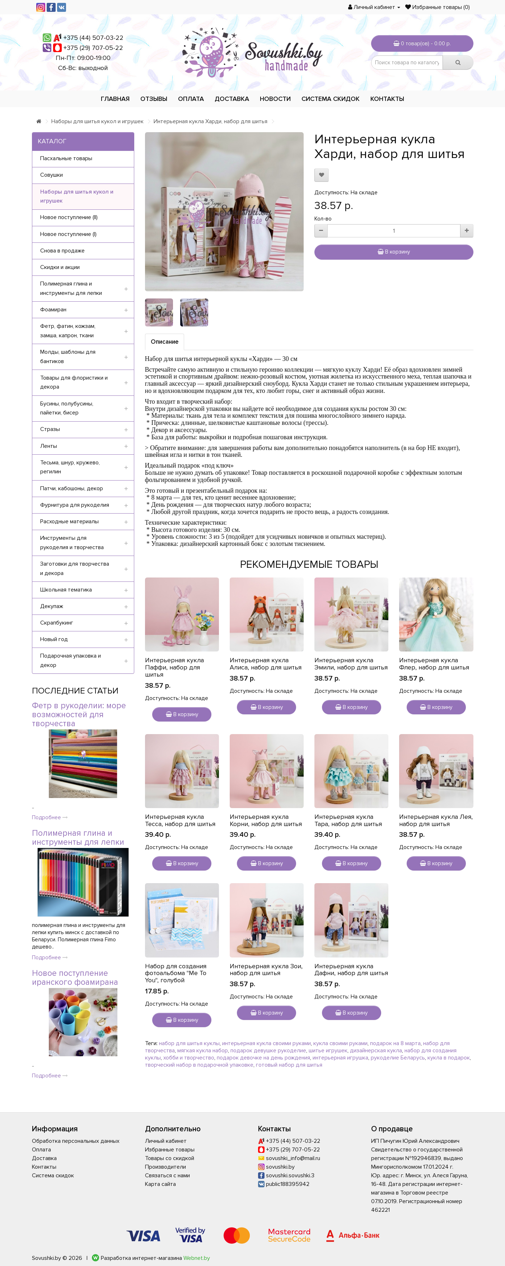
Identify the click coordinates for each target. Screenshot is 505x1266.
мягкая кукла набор (202, 1050)
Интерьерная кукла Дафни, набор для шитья (351, 969)
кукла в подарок (448, 1057)
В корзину (394, 252)
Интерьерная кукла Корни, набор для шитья (266, 820)
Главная (115, 99)
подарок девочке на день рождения (263, 1057)
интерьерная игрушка (340, 1057)
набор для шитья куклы (189, 1043)
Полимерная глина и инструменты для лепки (78, 837)
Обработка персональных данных (76, 1141)
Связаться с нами (167, 1175)
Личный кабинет (166, 1141)
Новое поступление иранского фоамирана (75, 977)
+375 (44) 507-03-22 (93, 38)
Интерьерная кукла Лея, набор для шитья (436, 820)
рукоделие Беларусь (398, 1057)
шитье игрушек (328, 1050)
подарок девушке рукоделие (268, 1050)
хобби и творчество (188, 1057)
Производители (165, 1166)
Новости (275, 99)
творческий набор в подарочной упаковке (199, 1064)
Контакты (387, 99)
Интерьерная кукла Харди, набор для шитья (210, 121)
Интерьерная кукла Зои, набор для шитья (266, 969)
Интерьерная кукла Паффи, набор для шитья (174, 667)
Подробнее (50, 817)
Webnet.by (196, 1258)
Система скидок (330, 99)
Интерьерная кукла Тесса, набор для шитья (180, 820)
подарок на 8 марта (395, 1043)
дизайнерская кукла (376, 1050)
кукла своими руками (340, 1043)
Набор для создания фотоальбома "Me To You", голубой (175, 973)
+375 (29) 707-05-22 (93, 48)
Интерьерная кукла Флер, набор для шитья (434, 663)
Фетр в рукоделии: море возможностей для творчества (79, 715)
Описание (164, 342)
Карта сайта (160, 1184)
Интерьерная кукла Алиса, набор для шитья (265, 663)
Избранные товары (170, 1149)
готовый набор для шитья (289, 1064)
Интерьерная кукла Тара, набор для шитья (348, 820)
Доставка (232, 99)
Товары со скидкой (169, 1158)
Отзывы (153, 99)
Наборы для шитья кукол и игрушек (97, 121)
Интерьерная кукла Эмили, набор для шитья (351, 663)
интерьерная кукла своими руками (266, 1043)
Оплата (191, 99)
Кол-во (323, 218)
